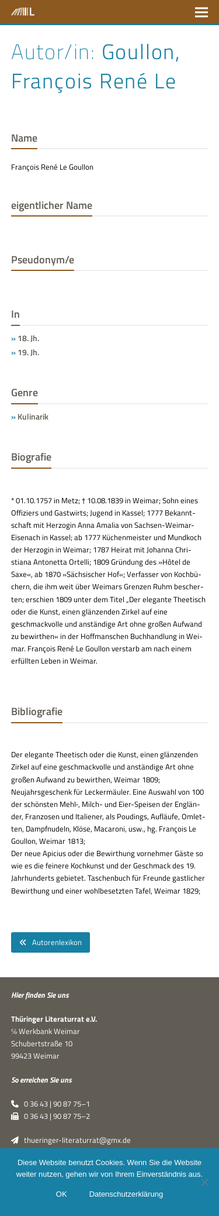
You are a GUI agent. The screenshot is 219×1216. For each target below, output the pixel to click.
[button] (201, 12)
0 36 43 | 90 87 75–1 (50, 1103)
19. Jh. (28, 352)
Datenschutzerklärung (126, 1194)
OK (61, 1194)
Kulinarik (33, 416)
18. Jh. (28, 338)
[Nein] (204, 1182)
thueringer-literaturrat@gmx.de (71, 1140)
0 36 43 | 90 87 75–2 (50, 1116)
